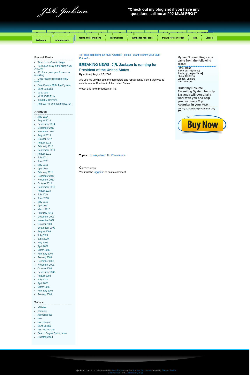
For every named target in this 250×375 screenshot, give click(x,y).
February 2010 (45, 213)
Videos (209, 38)
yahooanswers (62, 40)
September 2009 (46, 227)
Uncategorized (45, 337)
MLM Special (44, 326)
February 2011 (45, 172)
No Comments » (116, 155)
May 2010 (43, 202)
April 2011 (43, 168)
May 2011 (43, 165)
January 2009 (45, 257)
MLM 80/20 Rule (46, 96)
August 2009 (44, 231)
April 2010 (43, 205)
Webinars (41, 40)
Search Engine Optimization (52, 333)
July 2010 (43, 194)
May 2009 (43, 242)
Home (127, 54)
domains (42, 311)
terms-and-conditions (90, 38)
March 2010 (44, 209)
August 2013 (44, 135)
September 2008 (46, 272)
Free (105, 35)
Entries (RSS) (114, 372)
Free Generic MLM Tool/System (54, 85)
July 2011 (43, 157)
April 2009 (43, 246)
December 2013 (46, 128)
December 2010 (46, 176)
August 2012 (44, 142)
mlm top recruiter (46, 329)
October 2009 (45, 224)
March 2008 (44, 287)
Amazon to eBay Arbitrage (51, 62)
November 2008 (46, 264)
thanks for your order (142, 38)
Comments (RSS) (134, 372)
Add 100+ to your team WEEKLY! (55, 103)
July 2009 (43, 235)
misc (40, 318)
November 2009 (46, 220)
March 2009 (44, 250)
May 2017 (43, 116)
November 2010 (46, 179)
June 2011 (43, 161)
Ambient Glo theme (142, 370)
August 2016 (44, 120)
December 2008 (46, 261)
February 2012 (45, 146)
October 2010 (45, 183)
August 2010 (44, 190)
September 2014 (46, 124)
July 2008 (43, 279)
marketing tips (45, 314)
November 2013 (46, 131)
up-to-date (43, 92)
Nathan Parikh (169, 370)
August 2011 (44, 153)
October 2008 (45, 268)
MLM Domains (45, 89)
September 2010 (46, 187)
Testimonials (116, 38)
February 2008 (45, 290)
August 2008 (44, 276)
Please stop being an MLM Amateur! (101, 54)
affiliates (42, 307)
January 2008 (45, 294)
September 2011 (46, 150)
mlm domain (44, 322)
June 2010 (43, 198)
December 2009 (46, 216)
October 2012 (45, 139)
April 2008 (43, 283)
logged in (99, 172)
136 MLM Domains (47, 100)
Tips (195, 38)
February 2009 (45, 253)
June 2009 (43, 239)
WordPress (117, 370)
